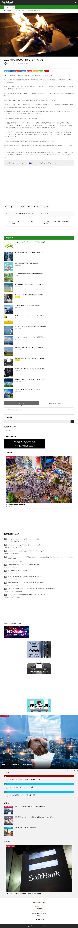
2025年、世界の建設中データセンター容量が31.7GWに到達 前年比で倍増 (25, 582)
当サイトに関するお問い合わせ (39, 913)
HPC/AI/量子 (17, 541)
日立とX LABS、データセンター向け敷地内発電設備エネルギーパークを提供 (26, 551)
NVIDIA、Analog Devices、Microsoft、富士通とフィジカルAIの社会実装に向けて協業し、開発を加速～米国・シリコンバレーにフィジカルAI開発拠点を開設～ (40, 557)
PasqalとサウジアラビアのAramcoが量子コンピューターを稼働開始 (24, 539)
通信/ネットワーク (18, 547)
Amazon (19, 213)
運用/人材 (17, 579)
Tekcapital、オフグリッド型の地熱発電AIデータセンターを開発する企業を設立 (26, 594)
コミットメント (35, 213)
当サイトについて (39, 906)
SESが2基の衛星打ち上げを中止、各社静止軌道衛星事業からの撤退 (24, 545)
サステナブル (10, 7)
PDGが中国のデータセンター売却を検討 (17, 570)
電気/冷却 (17, 553)
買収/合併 (17, 573)
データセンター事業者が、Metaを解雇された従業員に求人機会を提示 (24, 576)
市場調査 (16, 585)
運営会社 (39, 915)
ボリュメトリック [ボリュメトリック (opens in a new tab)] (20, 125)
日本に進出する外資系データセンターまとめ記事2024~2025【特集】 (24, 564)
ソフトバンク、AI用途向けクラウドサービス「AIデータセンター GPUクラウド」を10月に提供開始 (31, 588)
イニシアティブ (27, 213)
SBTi (23, 213)
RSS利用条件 (39, 908)
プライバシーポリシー (39, 911)
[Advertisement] (39, 185)
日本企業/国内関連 (19, 561)
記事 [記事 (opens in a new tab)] (30, 163)
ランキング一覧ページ (72, 770)
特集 (16, 567)
